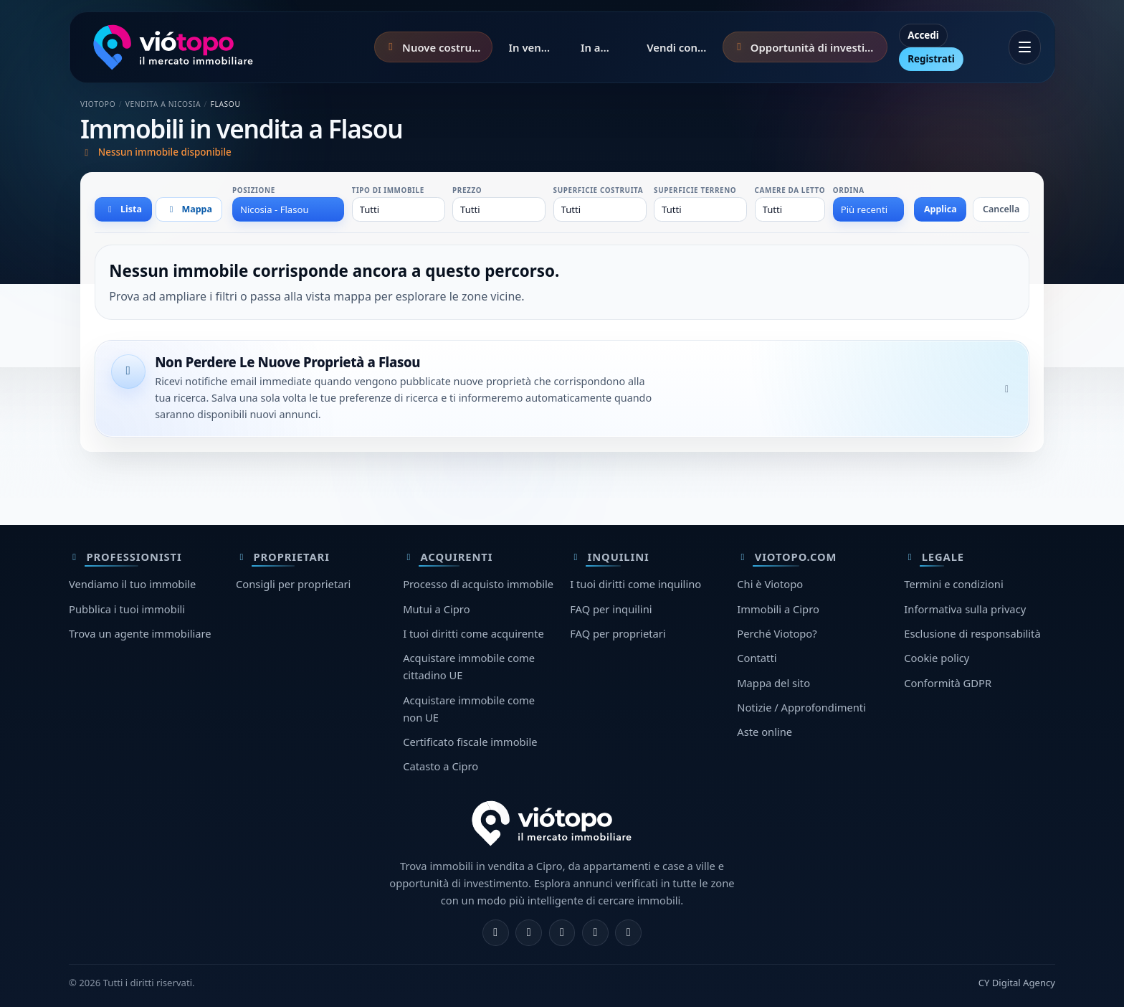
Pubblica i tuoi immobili (127, 609)
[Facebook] (495, 932)
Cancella (1001, 209)
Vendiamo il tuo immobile (132, 584)
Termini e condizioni (953, 584)
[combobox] (288, 209)
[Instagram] (528, 932)
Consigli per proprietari (293, 584)
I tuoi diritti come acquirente (473, 633)
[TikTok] (628, 932)
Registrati (931, 58)
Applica (940, 209)
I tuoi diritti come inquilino (635, 584)
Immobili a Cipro (778, 609)
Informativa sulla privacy (965, 609)
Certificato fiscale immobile (470, 741)
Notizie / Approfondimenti (801, 707)
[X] (562, 932)
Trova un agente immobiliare (140, 633)
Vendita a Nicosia (163, 104)
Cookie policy (936, 658)
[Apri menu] (1025, 47)
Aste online (764, 731)
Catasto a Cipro (440, 766)
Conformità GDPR (947, 683)
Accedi (923, 35)
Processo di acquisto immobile (478, 584)
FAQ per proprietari (617, 633)
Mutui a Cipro (436, 609)
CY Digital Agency (1016, 982)
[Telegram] (595, 932)
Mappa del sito (773, 683)
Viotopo (97, 104)
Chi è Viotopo (770, 584)
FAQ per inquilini (611, 609)
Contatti (756, 658)
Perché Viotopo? (776, 633)
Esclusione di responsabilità (972, 633)
